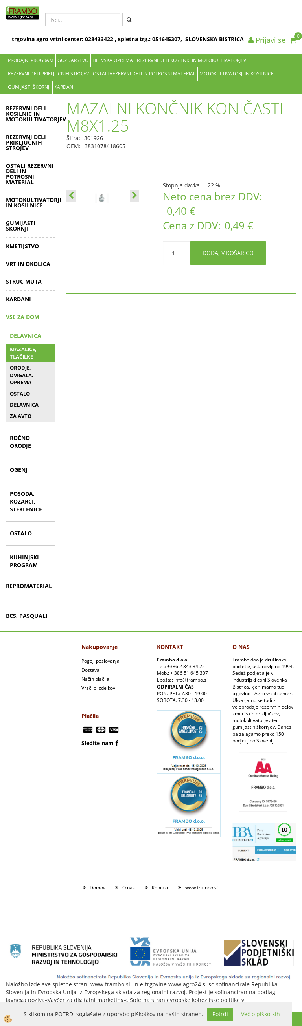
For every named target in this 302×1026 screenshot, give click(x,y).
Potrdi (220, 1014)
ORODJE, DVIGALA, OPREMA (21, 375)
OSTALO (20, 393)
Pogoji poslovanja (100, 661)
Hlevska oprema (112, 60)
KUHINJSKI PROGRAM (24, 561)
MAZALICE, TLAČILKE (23, 353)
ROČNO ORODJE (20, 441)
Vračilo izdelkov (98, 688)
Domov (97, 887)
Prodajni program (30, 60)
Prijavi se (266, 40)
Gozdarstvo (72, 60)
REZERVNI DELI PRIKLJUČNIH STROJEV (48, 73)
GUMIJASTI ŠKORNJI (29, 87)
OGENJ (19, 469)
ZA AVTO (20, 416)
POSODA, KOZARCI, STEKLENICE (26, 501)
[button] (134, 196)
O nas (128, 887)
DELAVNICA (25, 335)
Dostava (90, 670)
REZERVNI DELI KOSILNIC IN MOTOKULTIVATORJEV (191, 60)
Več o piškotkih (260, 1014)
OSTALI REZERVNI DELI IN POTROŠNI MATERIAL (144, 73)
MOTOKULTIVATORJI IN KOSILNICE (236, 73)
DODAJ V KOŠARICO (228, 252)
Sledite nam (97, 743)
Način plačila (95, 679)
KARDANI (64, 87)
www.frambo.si (201, 887)
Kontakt (160, 887)
